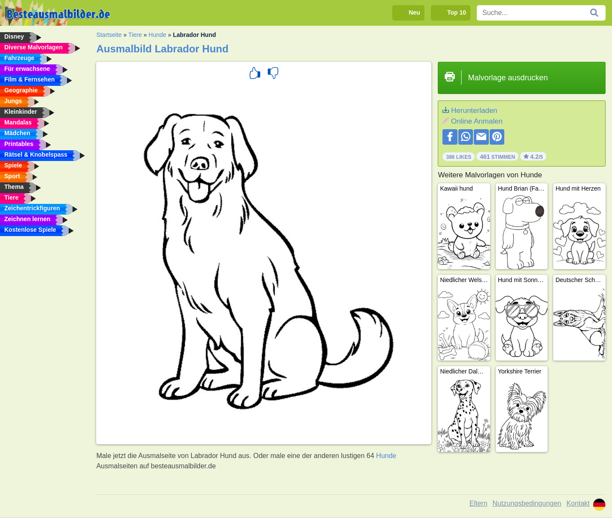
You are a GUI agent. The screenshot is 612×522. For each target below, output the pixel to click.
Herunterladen (474, 110)
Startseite (108, 34)
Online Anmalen (477, 121)
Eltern (479, 503)
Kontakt (578, 503)
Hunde (157, 34)
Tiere (135, 34)
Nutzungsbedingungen (527, 503)
